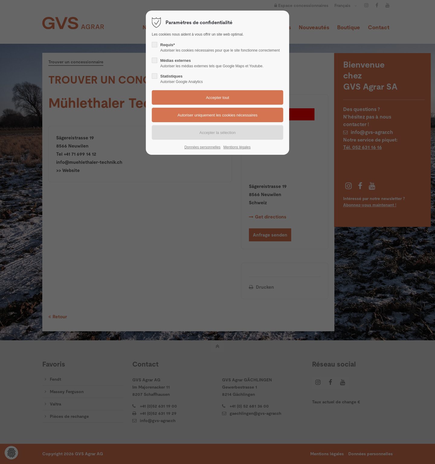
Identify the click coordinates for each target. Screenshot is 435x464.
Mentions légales (236, 147)
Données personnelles (202, 147)
